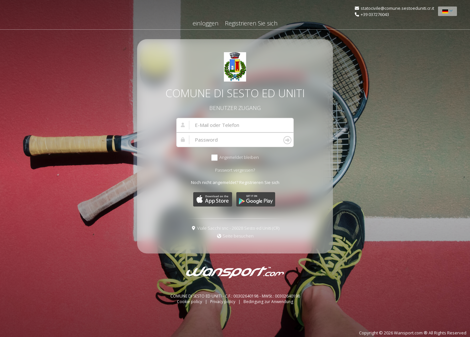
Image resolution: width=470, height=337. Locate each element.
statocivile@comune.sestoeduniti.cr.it (397, 8)
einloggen (205, 23)
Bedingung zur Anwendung (268, 301)
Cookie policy (190, 301)
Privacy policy (223, 301)
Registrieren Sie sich (251, 23)
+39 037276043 (375, 14)
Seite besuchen (238, 236)
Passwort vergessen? (235, 170)
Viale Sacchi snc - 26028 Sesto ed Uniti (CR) (238, 228)
